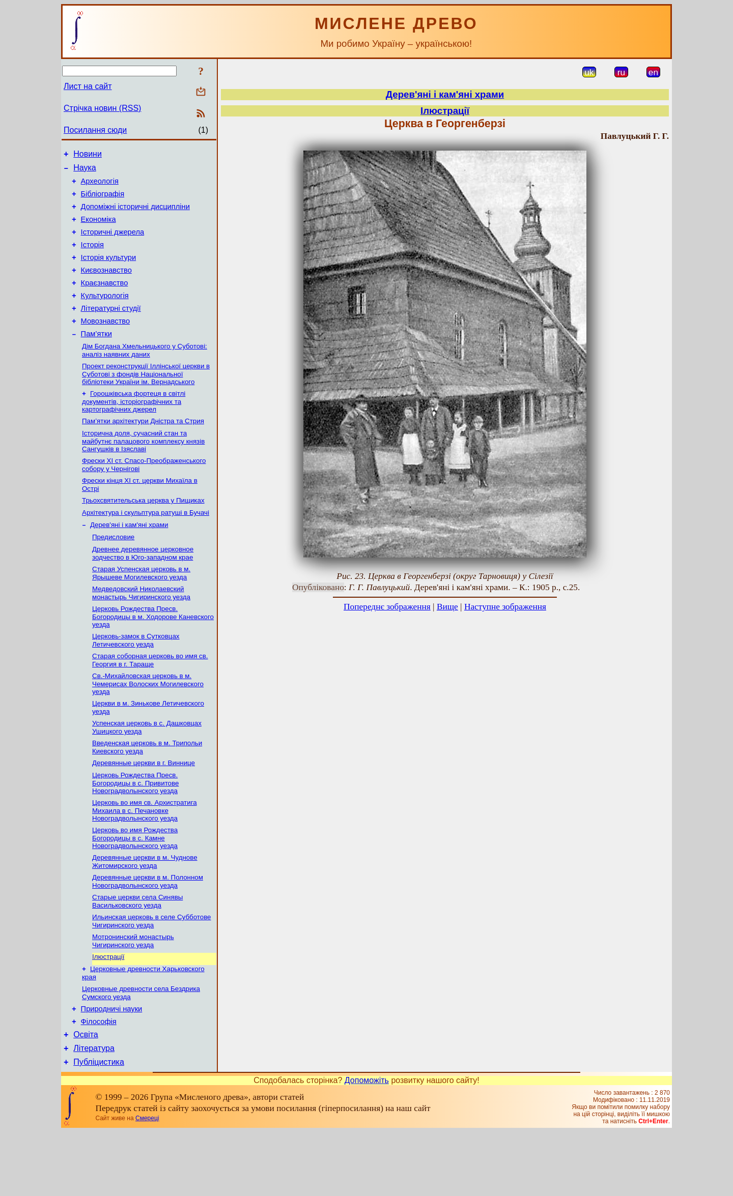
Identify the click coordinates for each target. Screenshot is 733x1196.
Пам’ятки (96, 357)
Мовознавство (105, 342)
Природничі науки (112, 1067)
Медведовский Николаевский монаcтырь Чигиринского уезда (141, 630)
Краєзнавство (104, 300)
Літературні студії (111, 328)
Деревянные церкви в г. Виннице (143, 808)
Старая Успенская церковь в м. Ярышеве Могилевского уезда (141, 609)
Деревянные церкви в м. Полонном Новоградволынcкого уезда (147, 932)
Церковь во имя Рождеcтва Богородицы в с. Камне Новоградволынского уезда (135, 886)
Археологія (100, 186)
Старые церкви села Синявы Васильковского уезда (137, 952)
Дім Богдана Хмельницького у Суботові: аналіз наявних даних (144, 374)
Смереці (147, 1182)
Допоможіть (367, 1144)
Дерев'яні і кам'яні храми (129, 558)
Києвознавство (106, 285)
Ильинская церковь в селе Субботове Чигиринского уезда (151, 973)
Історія (92, 257)
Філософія (99, 1081)
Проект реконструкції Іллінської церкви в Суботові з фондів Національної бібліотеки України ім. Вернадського (146, 399)
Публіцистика (98, 1126)
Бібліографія (102, 200)
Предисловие (113, 571)
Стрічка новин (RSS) (102, 108)
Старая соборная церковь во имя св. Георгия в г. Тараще (150, 700)
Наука (84, 170)
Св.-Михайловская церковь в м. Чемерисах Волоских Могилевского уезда (148, 725)
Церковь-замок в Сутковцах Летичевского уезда (136, 679)
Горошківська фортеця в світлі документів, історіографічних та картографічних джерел (133, 427)
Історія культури (108, 271)
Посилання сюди (95, 130)
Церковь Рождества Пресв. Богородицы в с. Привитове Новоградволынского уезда (135, 829)
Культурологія (105, 314)
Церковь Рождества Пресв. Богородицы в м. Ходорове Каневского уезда (153, 654)
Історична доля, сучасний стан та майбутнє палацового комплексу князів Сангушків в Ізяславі (143, 469)
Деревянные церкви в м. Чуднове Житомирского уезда (145, 911)
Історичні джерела (113, 243)
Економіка (98, 228)
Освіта (85, 1095)
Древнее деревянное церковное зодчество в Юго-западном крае (142, 588)
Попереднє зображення (387, 606)
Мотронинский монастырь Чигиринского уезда (133, 994)
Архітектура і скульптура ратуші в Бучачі (145, 544)
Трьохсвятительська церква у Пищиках (143, 531)
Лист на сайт (88, 86)
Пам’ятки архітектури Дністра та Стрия (143, 448)
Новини (87, 155)
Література (94, 1110)
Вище (447, 606)
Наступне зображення (505, 606)
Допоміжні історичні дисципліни (135, 214)
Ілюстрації (108, 1011)
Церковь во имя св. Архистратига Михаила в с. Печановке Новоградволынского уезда (144, 857)
